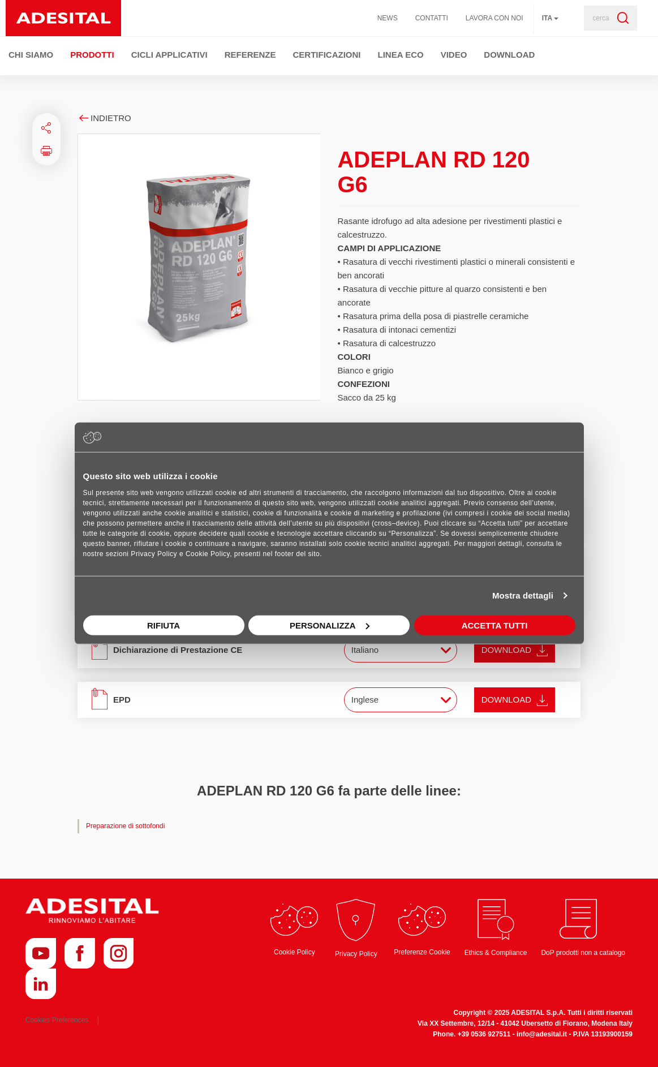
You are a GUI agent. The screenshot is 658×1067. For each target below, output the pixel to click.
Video (454, 54)
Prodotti (92, 54)
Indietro (104, 118)
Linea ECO (401, 54)
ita (550, 18)
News (387, 18)
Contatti (431, 18)
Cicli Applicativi (169, 54)
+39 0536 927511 (484, 1034)
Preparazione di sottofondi (125, 826)
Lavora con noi (494, 18)
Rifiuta (163, 625)
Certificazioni (327, 54)
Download (509, 54)
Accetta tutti (495, 625)
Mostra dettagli (522, 595)
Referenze (250, 54)
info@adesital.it (542, 1034)
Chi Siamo (30, 54)
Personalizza (329, 625)
